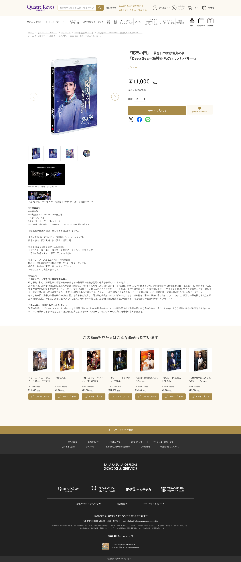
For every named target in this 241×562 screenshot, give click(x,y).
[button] (115, 97)
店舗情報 (210, 25)
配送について (93, 442)
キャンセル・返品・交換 (163, 442)
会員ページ (90, 447)
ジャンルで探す (53, 21)
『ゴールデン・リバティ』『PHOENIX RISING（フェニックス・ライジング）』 (92, 380)
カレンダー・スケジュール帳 (126, 22)
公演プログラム (89, 22)
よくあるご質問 (68, 447)
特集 (192, 25)
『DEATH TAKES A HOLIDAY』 (171, 379)
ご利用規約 (145, 447)
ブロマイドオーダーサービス (167, 22)
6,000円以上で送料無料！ (131, 6)
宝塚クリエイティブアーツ (88, 504)
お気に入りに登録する (199, 112)
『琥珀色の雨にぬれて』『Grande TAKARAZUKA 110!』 (147, 380)
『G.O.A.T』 (61, 378)
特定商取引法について (169, 447)
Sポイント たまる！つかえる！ (134, 10)
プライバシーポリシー (152, 504)
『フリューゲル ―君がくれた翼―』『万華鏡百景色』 (40, 380)
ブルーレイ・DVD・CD (75, 22)
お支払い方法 (114, 442)
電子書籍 (108, 22)
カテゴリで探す (34, 21)
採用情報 (121, 504)
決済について (136, 442)
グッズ (138, 22)
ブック (100, 22)
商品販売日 (201, 25)
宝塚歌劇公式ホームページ (119, 536)
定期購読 (115, 22)
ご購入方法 (72, 442)
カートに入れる (157, 110)
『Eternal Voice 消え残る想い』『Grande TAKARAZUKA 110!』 (200, 380)
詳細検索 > (111, 8)
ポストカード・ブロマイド (150, 21)
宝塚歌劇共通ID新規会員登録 (118, 447)
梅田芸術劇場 (180, 22)
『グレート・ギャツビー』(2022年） (119, 379)
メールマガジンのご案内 (120, 430)
